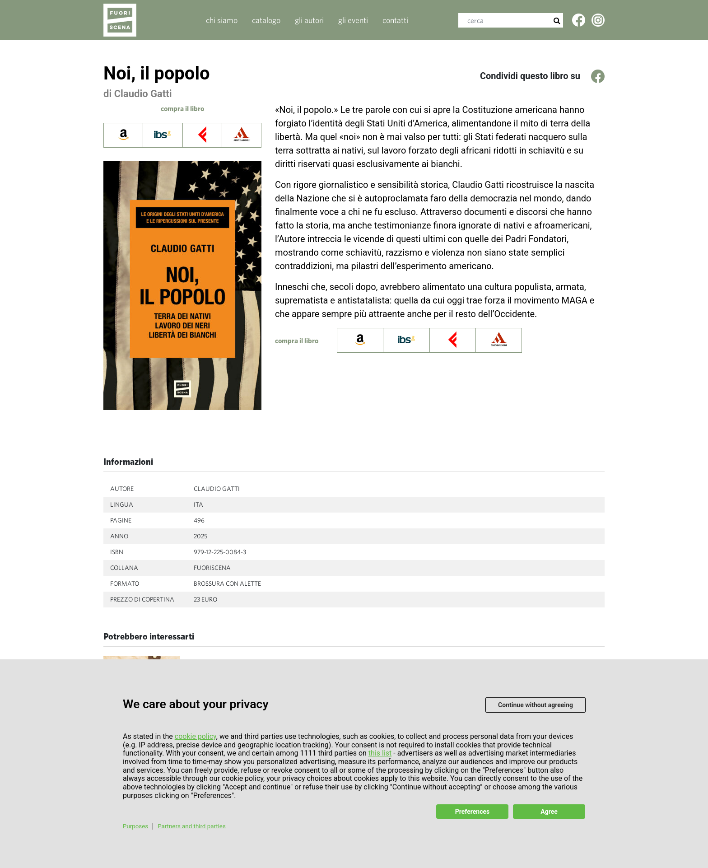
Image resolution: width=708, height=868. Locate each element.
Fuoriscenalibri (129, 20)
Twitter (599, 23)
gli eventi (353, 20)
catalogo (266, 20)
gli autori (309, 20)
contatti (395, 20)
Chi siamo (222, 20)
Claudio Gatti (143, 93)
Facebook (579, 23)
